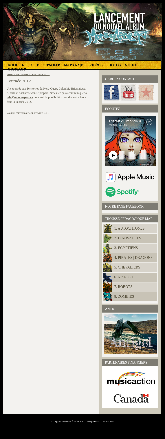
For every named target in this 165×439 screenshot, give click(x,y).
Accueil (16, 65)
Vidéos (96, 65)
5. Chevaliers (127, 267)
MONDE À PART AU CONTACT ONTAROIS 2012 (28, 75)
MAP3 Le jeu (75, 65)
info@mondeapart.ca (20, 97)
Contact (17, 70)
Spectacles (48, 65)
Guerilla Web (107, 421)
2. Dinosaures (127, 238)
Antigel (132, 65)
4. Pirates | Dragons (133, 257)
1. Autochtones (129, 228)
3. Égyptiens (126, 248)
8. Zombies (124, 296)
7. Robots (123, 287)
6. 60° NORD (124, 277)
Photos (113, 65)
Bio (30, 65)
